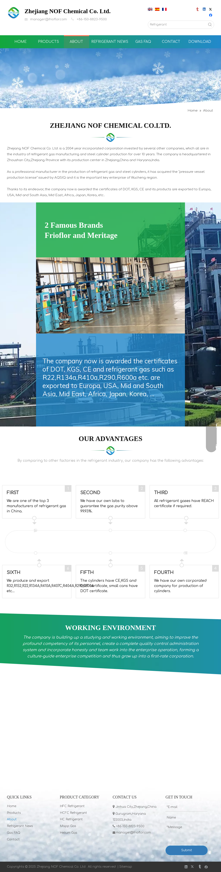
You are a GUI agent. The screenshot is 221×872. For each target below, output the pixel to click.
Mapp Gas (68, 826)
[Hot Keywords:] (210, 25)
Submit (186, 850)
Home (11, 806)
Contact (13, 839)
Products (14, 812)
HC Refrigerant (71, 819)
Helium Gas (68, 832)
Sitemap (125, 866)
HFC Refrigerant (72, 806)
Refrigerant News (20, 826)
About (12, 819)
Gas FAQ (13, 832)
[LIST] (110, 137)
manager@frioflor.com (48, 19)
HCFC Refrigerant (73, 812)
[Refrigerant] (177, 25)
